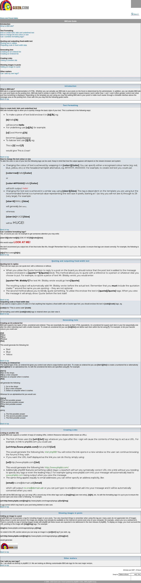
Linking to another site (8, 60)
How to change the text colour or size (14, 35)
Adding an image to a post (10, 67)
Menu (136, 4)
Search (135, 14)
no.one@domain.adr (33, 488)
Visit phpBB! (51, 452)
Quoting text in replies (8, 43)
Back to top (4, 99)
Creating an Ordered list (9, 54)
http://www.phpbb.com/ (57, 467)
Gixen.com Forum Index (9, 18)
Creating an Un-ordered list (10, 52)
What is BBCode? (7, 26)
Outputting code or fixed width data (13, 45)
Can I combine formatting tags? (12, 37)
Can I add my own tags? (9, 73)
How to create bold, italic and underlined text (17, 33)
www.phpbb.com (14, 475)
